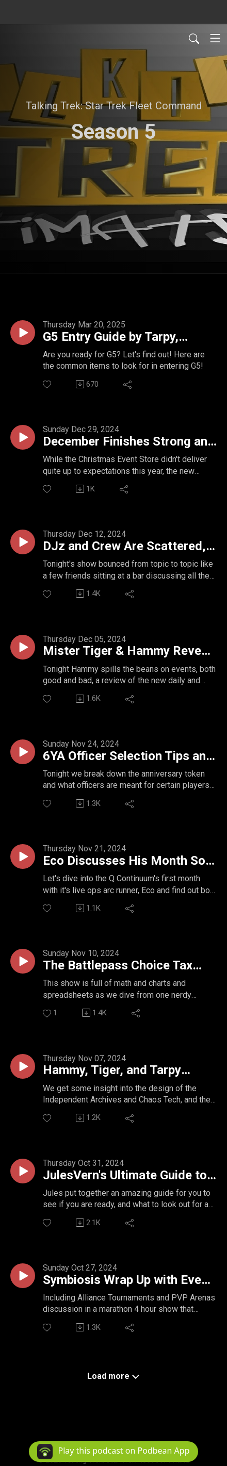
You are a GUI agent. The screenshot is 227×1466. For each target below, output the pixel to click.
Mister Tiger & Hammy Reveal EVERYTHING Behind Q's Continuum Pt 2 (127, 651)
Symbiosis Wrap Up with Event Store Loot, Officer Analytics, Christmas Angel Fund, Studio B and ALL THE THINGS (128, 1280)
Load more (113, 1376)
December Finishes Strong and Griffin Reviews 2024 (129, 442)
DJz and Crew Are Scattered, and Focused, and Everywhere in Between (127, 546)
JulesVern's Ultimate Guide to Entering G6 (125, 1175)
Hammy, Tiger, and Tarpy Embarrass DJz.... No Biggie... (125, 1070)
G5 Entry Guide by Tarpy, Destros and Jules (111, 337)
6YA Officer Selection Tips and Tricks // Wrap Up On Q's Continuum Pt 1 (128, 756)
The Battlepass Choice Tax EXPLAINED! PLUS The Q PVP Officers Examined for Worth (126, 966)
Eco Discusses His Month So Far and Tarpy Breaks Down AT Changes (129, 861)
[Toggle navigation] (215, 38)
